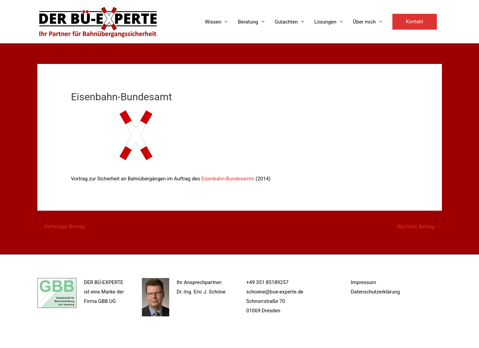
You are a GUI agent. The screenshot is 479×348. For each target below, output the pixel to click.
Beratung (248, 22)
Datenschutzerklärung (375, 292)
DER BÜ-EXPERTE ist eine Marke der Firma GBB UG (104, 291)
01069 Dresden (263, 311)
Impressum (363, 282)
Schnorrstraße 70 (265, 301)
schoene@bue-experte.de (274, 292)
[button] (414, 22)
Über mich (364, 22)
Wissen (213, 22)
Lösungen (325, 22)
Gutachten (286, 22)
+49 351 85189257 (267, 282)
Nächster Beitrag (419, 226)
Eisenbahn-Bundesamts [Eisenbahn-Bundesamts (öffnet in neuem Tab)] (227, 179)
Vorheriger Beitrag (61, 226)
